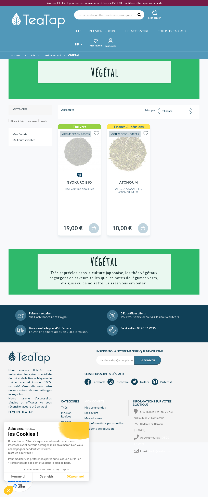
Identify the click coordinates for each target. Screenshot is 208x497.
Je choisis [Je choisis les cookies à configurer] (19, 476)
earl (44, 133)
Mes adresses (93, 418)
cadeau (32, 121)
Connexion (110, 45)
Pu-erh (26, 127)
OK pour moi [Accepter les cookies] (47, 476)
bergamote (31, 133)
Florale (39, 127)
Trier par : (150, 110)
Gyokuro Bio (79, 182)
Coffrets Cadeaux (172, 31)
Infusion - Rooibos (103, 31)
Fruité (14, 127)
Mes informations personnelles (104, 423)
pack (44, 121)
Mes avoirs (91, 412)
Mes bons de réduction (99, 428)
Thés (77, 31)
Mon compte (94, 401)
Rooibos (66, 421)
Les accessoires (138, 31)
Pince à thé (17, 121)
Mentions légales (72, 488)
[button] (8, 490)
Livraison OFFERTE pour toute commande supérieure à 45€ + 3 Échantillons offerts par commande (104, 3)
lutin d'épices (18, 139)
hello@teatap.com (160, 451)
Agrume (15, 133)
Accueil (16, 55)
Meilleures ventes (24, 160)
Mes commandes (95, 407)
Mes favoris (20, 155)
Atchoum (128, 182)
